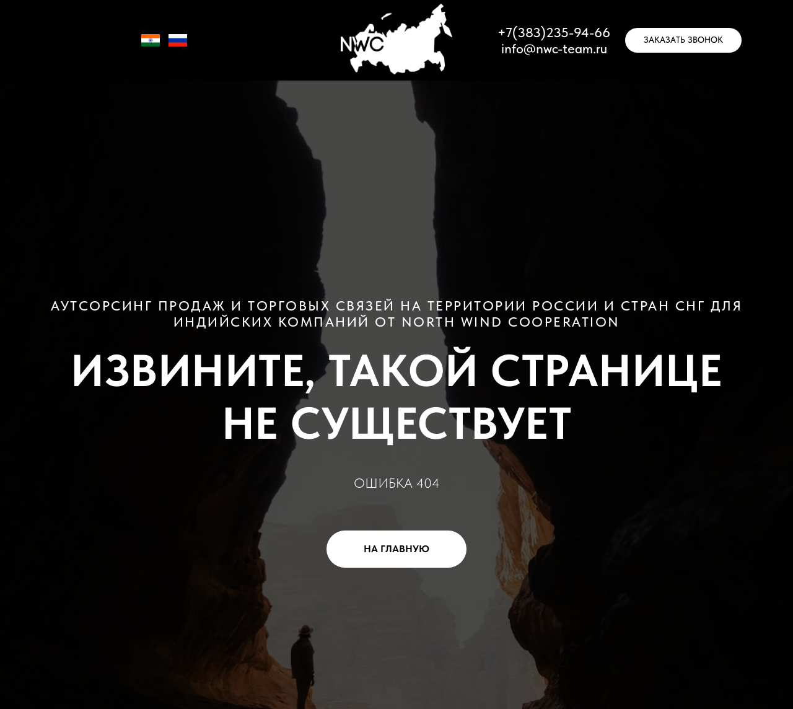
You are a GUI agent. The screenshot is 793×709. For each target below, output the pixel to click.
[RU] (178, 46)
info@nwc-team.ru (554, 48)
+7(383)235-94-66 (553, 32)
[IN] (150, 46)
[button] (683, 40)
